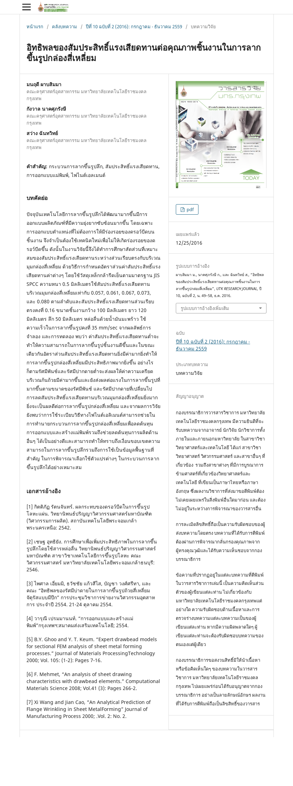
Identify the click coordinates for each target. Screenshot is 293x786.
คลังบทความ (64, 26)
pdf (190, 209)
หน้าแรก (35, 26)
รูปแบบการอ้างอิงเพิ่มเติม (205, 308)
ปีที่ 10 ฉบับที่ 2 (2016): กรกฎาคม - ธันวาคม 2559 (134, 26)
